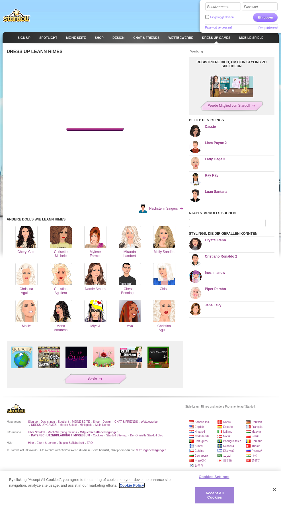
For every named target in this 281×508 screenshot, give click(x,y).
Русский (257, 450)
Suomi (199, 446)
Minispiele (86, 424)
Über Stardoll (36, 432)
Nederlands (202, 436)
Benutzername (218, 7)
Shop (96, 421)
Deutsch (257, 422)
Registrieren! (268, 28)
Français (257, 426)
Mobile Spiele (68, 424)
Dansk (227, 422)
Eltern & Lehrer (46, 442)
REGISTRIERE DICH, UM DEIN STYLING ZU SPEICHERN (231, 64)
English (199, 426)
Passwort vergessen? (219, 27)
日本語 (227, 460)
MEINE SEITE (81, 421)
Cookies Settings (214, 477)
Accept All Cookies (215, 495)
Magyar (256, 431)
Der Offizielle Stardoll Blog (146, 435)
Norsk (227, 436)
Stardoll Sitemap (116, 435)
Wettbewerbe (149, 421)
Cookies (98, 435)
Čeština (199, 450)
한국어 (199, 465)
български (201, 455)
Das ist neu (48, 421)
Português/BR (232, 441)
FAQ (90, 442)
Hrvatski (200, 431)
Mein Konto (102, 424)
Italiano (227, 431)
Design (106, 421)
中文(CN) (200, 460)
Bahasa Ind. (202, 422)
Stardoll (16, 15)
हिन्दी (254, 455)
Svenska (228, 446)
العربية (227, 455)
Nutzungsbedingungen (151, 450)
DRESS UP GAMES (44, 424)
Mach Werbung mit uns (62, 432)
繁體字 (256, 460)
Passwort (251, 7)
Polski (255, 436)
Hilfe (31, 442)
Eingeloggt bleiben (222, 17)
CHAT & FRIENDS (126, 421)
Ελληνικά (229, 450)
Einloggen (265, 17)
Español (228, 426)
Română (257, 441)
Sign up (33, 421)
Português (201, 441)
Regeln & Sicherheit (71, 442)
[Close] (274, 489)
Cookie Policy (132, 485)
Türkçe (256, 446)
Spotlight (63, 421)
